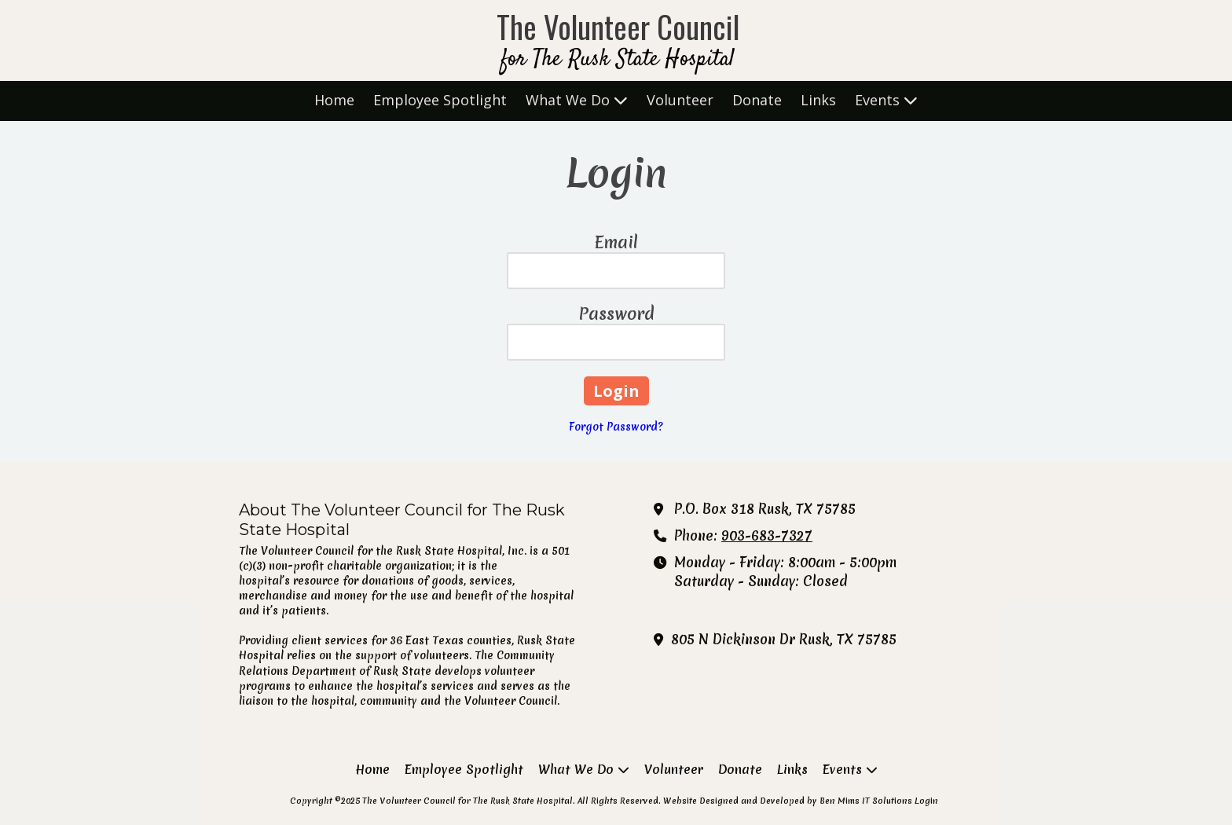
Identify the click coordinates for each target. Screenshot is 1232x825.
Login (926, 800)
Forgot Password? (616, 427)
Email (616, 242)
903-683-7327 (766, 535)
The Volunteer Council (618, 26)
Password (616, 313)
